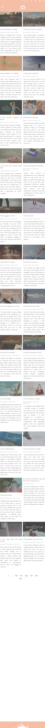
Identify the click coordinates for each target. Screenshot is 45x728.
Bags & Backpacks (27, 168)
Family (24, 484)
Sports (24, 219)
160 (36, 576)
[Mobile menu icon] (3, 7)
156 (16, 576)
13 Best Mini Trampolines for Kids (32, 352)
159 (31, 576)
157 (21, 576)
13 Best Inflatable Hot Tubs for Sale (32, 539)
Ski (23, 32)
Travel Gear (8, 32)
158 (26, 576)
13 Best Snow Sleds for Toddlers (32, 449)
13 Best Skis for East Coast (30, 262)
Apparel (25, 120)
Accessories (26, 309)
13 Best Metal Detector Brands (31, 306)
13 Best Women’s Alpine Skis (30, 73)
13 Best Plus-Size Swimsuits (30, 117)
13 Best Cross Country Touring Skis (32, 29)
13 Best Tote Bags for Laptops (31, 399)
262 (20, 578)
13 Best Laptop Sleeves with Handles (33, 166)
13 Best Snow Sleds (28, 216)
